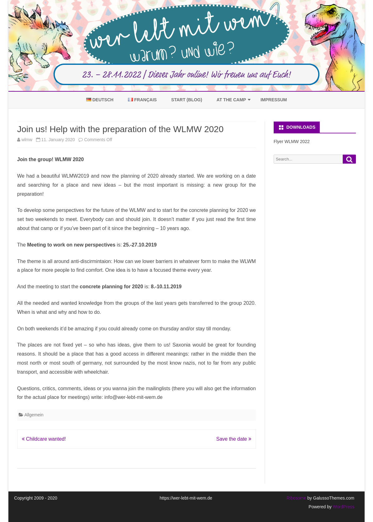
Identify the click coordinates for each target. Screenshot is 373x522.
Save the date (233, 439)
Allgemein (33, 414)
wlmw (26, 139)
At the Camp (231, 99)
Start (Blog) (186, 99)
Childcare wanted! (44, 439)
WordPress (343, 506)
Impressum (274, 99)
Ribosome (296, 498)
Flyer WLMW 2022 (292, 141)
